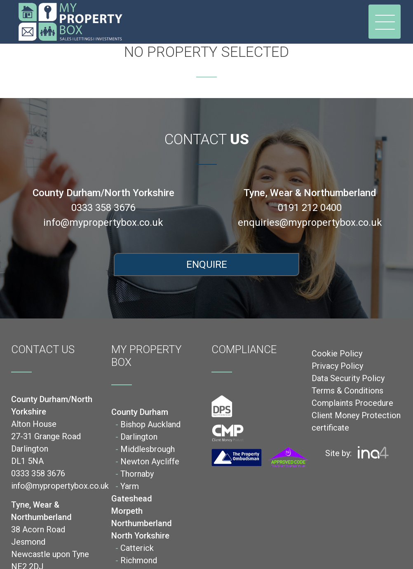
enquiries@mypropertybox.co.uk (310, 222)
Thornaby (137, 474)
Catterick (137, 548)
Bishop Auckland (150, 424)
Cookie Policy (337, 353)
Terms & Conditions (347, 391)
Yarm (129, 486)
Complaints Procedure (352, 403)
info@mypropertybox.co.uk (103, 222)
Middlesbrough (147, 449)
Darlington (138, 437)
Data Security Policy (348, 378)
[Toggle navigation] (384, 22)
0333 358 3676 (103, 207)
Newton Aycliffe (149, 461)
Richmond (138, 560)
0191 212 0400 (310, 207)
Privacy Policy (337, 366)
